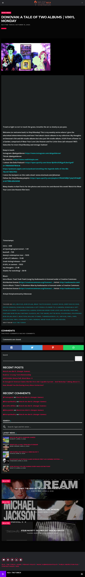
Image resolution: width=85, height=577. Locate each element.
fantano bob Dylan (11, 313)
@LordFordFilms (9, 406)
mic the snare (43, 313)
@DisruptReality (9, 401)
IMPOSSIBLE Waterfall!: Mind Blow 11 (18, 378)
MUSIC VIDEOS (6, 12)
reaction (23, 316)
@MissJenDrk (8, 410)
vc (58, 316)
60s (13, 304)
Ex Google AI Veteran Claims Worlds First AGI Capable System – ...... (36, 459)
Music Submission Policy (47, 564)
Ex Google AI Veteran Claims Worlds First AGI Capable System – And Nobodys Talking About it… (42, 382)
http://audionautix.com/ (70, 282)
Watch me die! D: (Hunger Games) (16, 371)
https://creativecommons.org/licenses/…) (36, 282)
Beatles (19, 304)
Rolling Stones (34, 316)
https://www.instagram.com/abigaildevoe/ (43, 153)
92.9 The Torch (19, 322)
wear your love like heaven (53, 319)
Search (5, 355)
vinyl (69, 316)
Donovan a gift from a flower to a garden (44, 307)
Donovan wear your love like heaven (53, 310)
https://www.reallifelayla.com (25, 159)
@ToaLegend (8, 397)
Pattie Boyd (55, 313)
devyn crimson (9, 307)
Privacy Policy (29, 564)
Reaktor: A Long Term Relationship (17, 375)
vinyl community (21, 319)
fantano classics (28, 313)
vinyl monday (34, 319)
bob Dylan (28, 304)
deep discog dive (71, 304)
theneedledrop (49, 316)
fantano (74, 310)
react (15, 316)
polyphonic (66, 313)
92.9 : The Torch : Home (11, 564)
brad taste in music (42, 304)
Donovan (20, 307)
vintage (63, 316)
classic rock (57, 304)
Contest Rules (8, 566)
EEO (17, 566)
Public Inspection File (68, 564)
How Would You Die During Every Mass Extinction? (23, 385)
